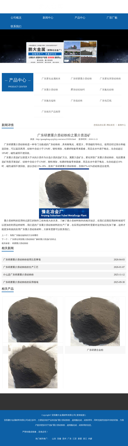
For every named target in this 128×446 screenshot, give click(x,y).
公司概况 (16, 17)
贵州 (64, 438)
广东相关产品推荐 (51, 111)
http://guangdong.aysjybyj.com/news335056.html (56, 139)
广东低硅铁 (76, 100)
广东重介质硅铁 (50, 89)
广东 (70, 438)
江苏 (75, 438)
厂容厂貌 (112, 17)
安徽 (59, 438)
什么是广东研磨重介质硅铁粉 (18, 274)
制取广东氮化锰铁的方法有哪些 (24, 235)
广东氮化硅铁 (107, 89)
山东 (54, 438)
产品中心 (80, 17)
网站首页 (111, 125)
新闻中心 (48, 17)
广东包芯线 (106, 100)
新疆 (80, 438)
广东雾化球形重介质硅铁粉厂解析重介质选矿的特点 (33, 239)
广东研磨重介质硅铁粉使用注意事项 (22, 259)
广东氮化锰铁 (49, 100)
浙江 (85, 438)
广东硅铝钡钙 (78, 89)
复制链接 (81, 415)
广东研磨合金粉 (95, 350)
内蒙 (90, 438)
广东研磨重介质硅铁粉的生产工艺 (20, 267)
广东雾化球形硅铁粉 (110, 78)
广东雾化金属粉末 (51, 78)
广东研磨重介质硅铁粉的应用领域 (20, 282)
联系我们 (16, 26)
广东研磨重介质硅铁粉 (81, 80)
